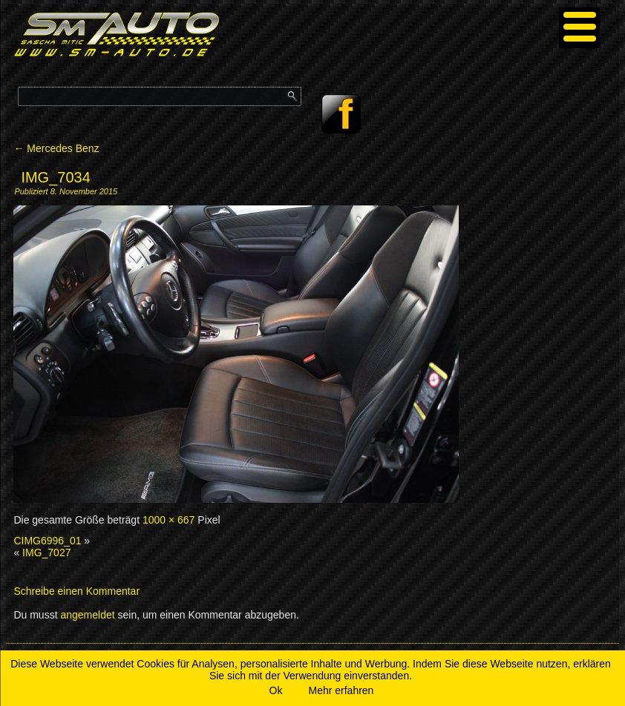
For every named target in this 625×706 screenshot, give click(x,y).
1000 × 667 (168, 520)
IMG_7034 (55, 177)
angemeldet (87, 615)
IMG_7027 (46, 552)
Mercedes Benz (56, 148)
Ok (276, 690)
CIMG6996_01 (47, 541)
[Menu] (579, 27)
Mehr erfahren (340, 690)
